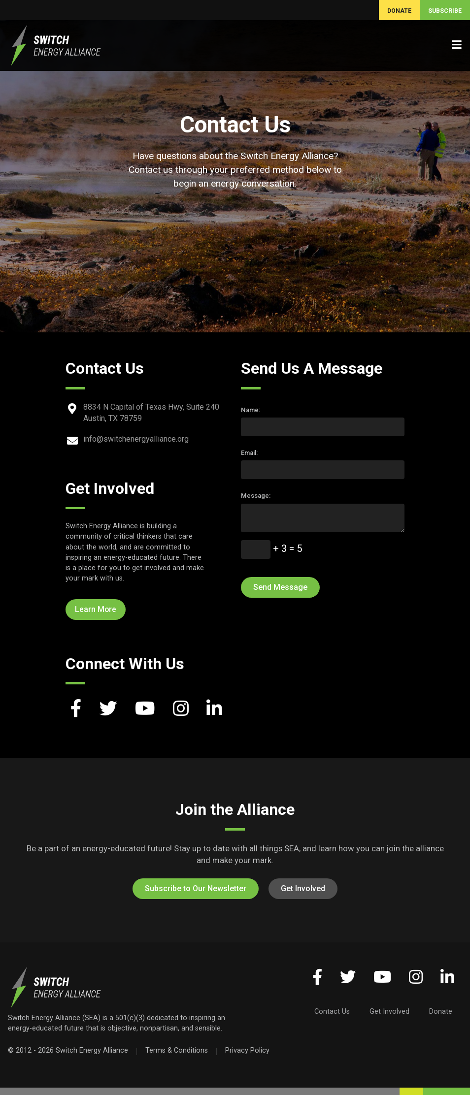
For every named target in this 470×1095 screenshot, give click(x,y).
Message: (255, 495)
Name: (250, 410)
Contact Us (332, 1011)
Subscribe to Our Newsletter (195, 888)
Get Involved (303, 888)
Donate (440, 1011)
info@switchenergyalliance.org (136, 439)
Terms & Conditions (176, 1050)
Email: (249, 452)
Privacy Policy (247, 1050)
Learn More (95, 609)
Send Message (280, 587)
